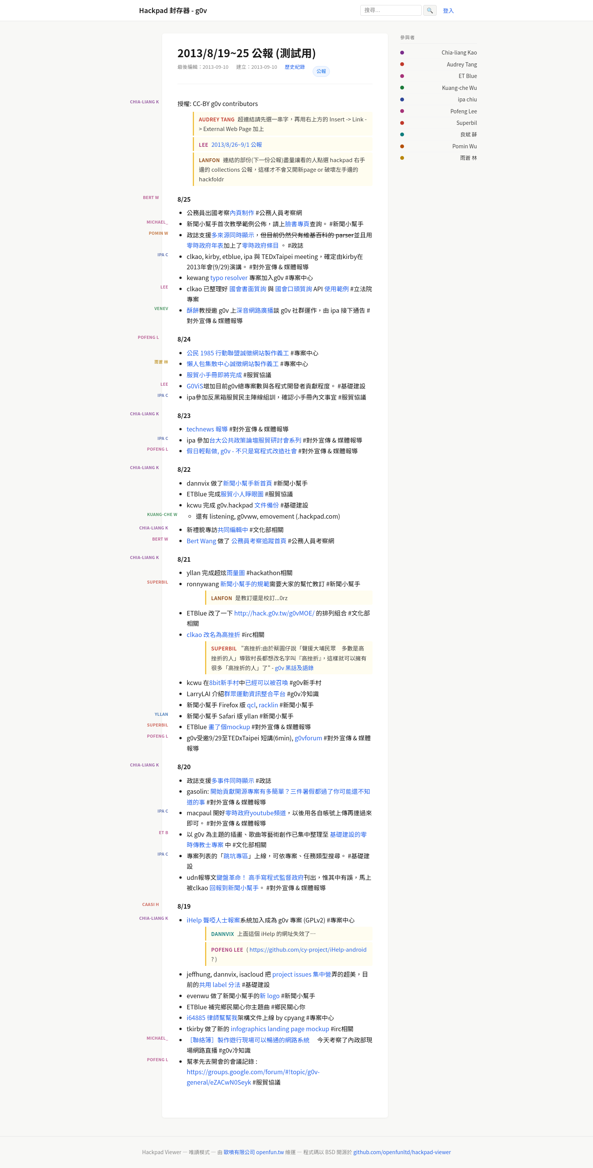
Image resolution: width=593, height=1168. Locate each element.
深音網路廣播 (254, 310)
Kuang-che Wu (459, 87)
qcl (251, 704)
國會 (235, 288)
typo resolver (228, 277)
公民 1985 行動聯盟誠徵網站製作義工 (238, 352)
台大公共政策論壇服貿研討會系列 (255, 440)
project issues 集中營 (301, 974)
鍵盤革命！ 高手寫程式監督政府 (260, 877)
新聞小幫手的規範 (245, 583)
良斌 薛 (468, 134)
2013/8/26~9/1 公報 (236, 144)
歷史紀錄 (295, 66)
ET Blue (468, 76)
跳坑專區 (236, 855)
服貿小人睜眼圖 (241, 493)
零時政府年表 (205, 245)
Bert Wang (201, 540)
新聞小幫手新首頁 (247, 483)
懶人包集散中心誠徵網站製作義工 (233, 363)
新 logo (270, 995)
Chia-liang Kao (459, 52)
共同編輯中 (232, 529)
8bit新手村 (224, 682)
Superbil (466, 122)
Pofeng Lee (464, 111)
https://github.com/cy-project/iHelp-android (308, 949)
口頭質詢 (299, 288)
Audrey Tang (462, 64)
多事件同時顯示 (232, 780)
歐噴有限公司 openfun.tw (254, 1152)
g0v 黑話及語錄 (294, 668)
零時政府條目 (260, 245)
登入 (448, 10)
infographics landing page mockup (280, 1028)
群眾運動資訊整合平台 (255, 693)
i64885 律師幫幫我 (212, 1017)
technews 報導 (207, 428)
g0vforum (308, 737)
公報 (321, 71)
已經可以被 (260, 682)
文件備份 (266, 504)
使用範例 (336, 288)
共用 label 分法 (219, 984)
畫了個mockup (229, 726)
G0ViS (195, 385)
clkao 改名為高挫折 (213, 634)
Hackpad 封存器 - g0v (173, 10)
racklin (268, 704)
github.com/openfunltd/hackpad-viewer (402, 1152)
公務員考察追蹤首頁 (259, 540)
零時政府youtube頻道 (255, 812)
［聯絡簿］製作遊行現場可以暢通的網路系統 (248, 1039)
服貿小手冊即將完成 (214, 374)
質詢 (260, 288)
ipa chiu (467, 99)
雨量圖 (236, 572)
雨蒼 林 (468, 157)
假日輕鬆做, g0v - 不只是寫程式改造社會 (242, 450)
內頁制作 (242, 212)
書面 (248, 288)
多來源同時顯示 (232, 234)
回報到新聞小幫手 (234, 887)
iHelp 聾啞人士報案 (213, 919)
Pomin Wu (464, 146)
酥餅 (193, 310)
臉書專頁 (297, 223)
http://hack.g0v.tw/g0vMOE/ (274, 612)
